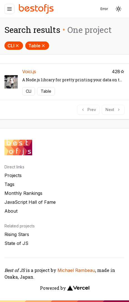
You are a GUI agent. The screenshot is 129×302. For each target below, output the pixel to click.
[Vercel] (78, 288)
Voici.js (29, 71)
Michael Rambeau (76, 270)
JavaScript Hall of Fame (30, 202)
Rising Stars (16, 234)
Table (37, 45)
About (10, 211)
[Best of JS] (37, 9)
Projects (13, 175)
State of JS (16, 243)
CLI (13, 45)
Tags (9, 184)
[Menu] (9, 9)
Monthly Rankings (23, 193)
